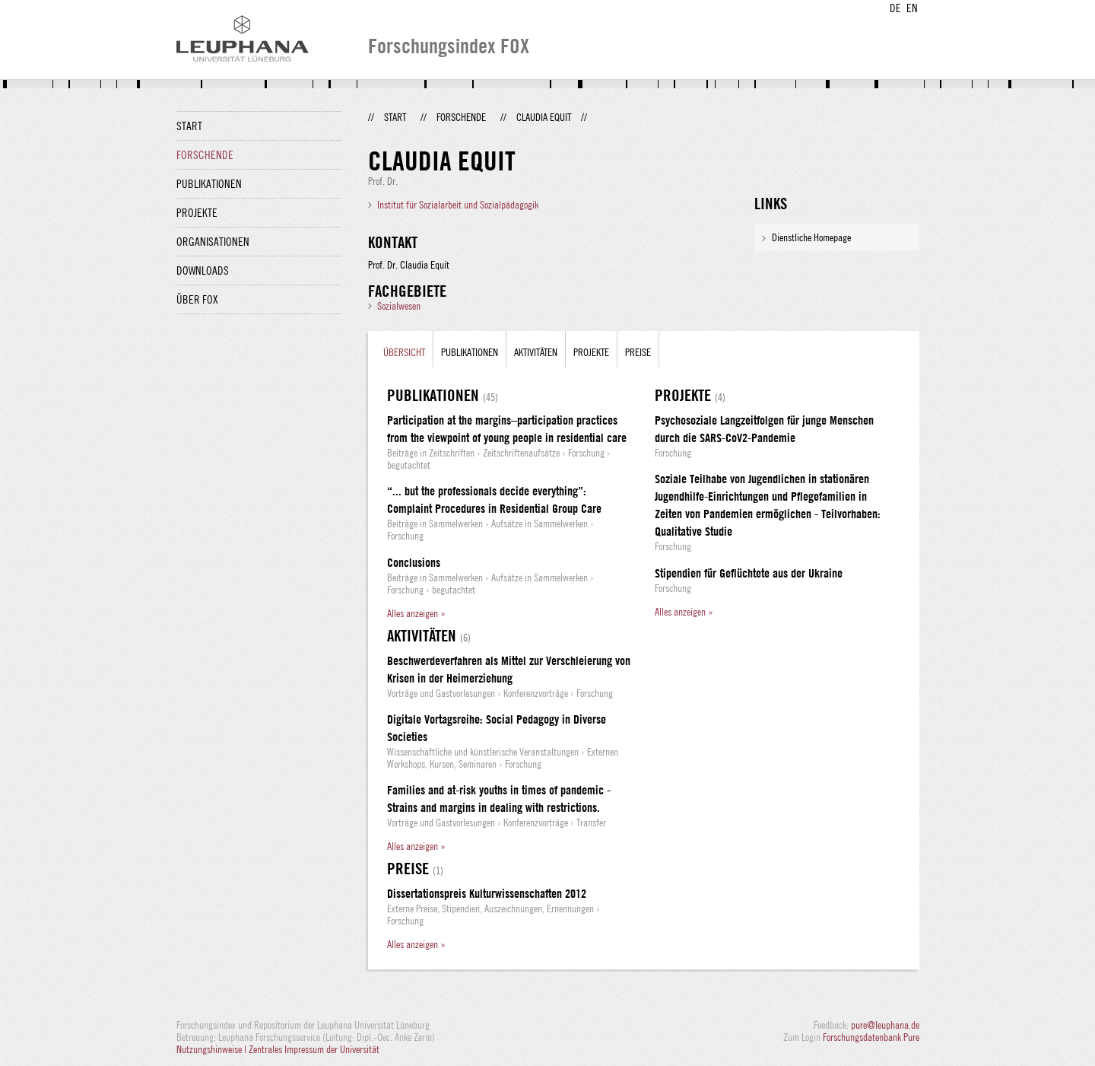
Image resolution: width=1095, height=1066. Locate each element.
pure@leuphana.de (885, 1025)
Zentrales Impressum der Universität (314, 1049)
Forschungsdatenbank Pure (871, 1037)
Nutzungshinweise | (212, 1049)
